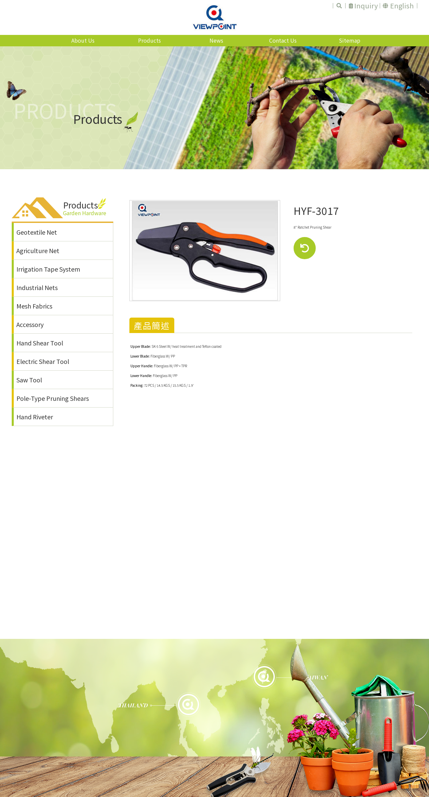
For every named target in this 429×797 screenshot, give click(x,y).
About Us (83, 40)
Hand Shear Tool (39, 342)
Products (149, 40)
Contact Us (283, 40)
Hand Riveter (34, 416)
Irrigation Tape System (48, 269)
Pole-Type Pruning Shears (52, 398)
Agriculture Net (37, 250)
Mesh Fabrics (34, 305)
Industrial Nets (37, 287)
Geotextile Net (36, 232)
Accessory (30, 324)
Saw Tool (29, 379)
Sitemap (349, 40)
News (216, 40)
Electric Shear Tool (42, 361)
